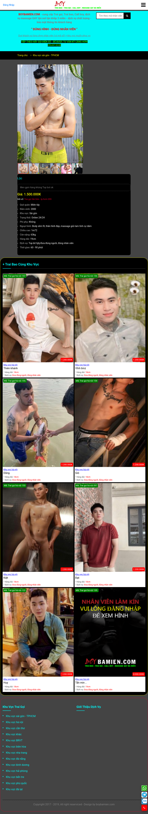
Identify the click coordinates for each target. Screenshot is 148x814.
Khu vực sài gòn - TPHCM (46, 55)
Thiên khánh (10, 368)
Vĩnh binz (80, 368)
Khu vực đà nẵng (15, 758)
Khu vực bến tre (15, 777)
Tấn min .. (81, 682)
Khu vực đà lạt (14, 789)
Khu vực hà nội (10, 365)
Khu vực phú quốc (16, 783)
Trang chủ (22, 55)
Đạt (77, 577)
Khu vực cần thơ (15, 728)
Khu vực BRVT (14, 740)
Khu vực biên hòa (16, 746)
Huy (5, 682)
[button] (80, 67)
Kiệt (5, 577)
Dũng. (6, 473)
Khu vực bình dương (17, 764)
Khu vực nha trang (16, 752)
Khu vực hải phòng (17, 770)
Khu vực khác (14, 734)
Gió (77, 473)
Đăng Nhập (8, 5)
